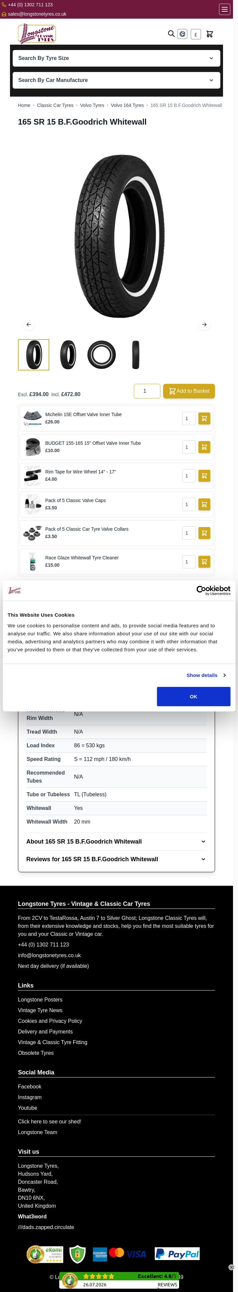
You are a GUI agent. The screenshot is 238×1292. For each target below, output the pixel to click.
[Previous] (29, 324)
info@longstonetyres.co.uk (49, 955)
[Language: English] (182, 34)
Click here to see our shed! (49, 1121)
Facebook (29, 1086)
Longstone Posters (40, 999)
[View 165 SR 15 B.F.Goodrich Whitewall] (33, 354)
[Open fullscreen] (116, 236)
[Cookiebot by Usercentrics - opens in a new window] (201, 591)
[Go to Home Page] (24, 105)
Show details (202, 675)
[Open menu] (225, 9)
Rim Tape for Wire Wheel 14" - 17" (80, 471)
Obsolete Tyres (36, 1053)
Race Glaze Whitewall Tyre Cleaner (82, 557)
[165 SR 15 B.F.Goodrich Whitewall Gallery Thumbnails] (84, 354)
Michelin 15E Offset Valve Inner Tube (83, 414)
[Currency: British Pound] (196, 34)
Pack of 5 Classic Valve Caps (75, 500)
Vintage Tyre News (40, 1010)
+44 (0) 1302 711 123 (43, 945)
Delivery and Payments (45, 1031)
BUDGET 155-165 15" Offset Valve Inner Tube (93, 443)
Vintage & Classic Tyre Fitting (52, 1042)
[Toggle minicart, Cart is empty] (209, 34)
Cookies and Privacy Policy (50, 1021)
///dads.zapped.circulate (46, 1227)
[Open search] (171, 33)
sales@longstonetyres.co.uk (37, 14)
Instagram (30, 1097)
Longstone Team (37, 1132)
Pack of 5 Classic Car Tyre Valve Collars (86, 529)
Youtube (27, 1108)
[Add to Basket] (204, 418)
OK (193, 696)
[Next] (204, 324)
